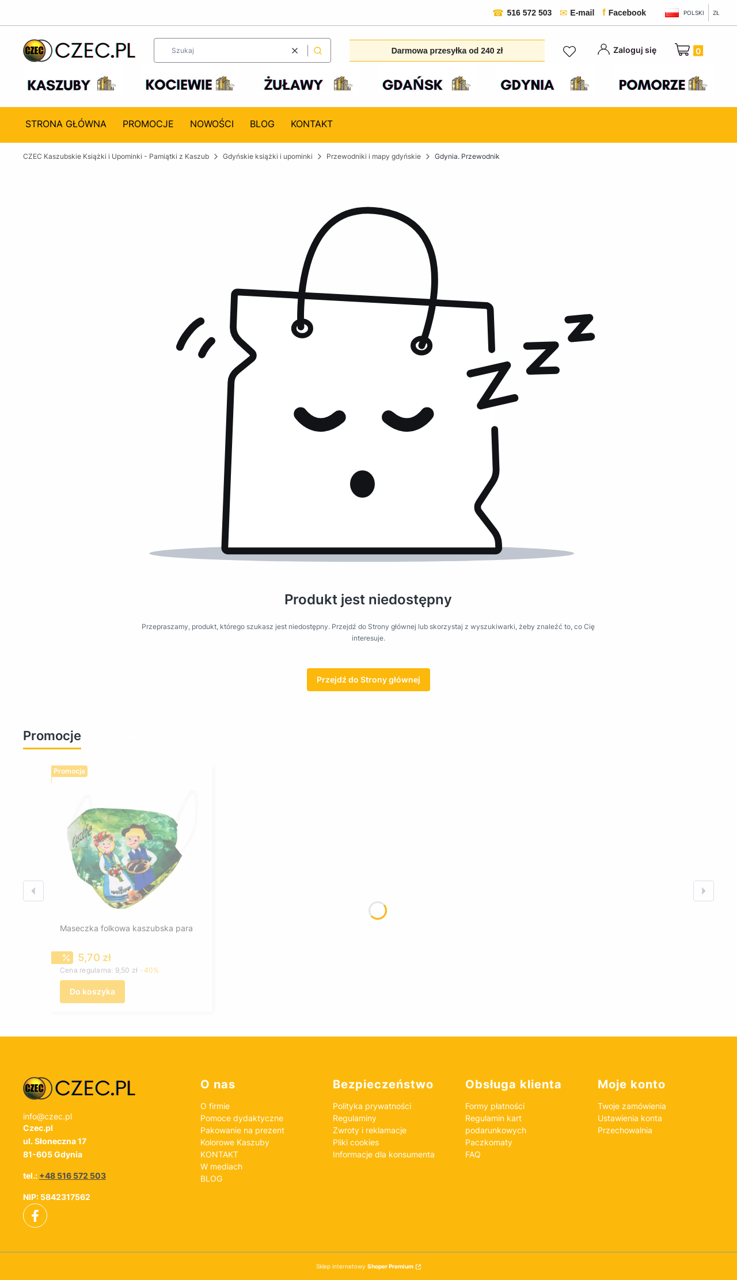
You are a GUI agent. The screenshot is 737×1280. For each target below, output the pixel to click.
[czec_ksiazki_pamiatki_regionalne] (102, 1088)
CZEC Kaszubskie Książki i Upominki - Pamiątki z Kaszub (116, 156)
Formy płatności (495, 1106)
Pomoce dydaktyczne (241, 1118)
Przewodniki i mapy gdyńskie (373, 156)
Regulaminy (355, 1118)
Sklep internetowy (364, 1266)
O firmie (215, 1106)
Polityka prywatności (372, 1106)
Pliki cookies (356, 1142)
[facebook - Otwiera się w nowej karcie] (35, 1215)
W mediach (221, 1166)
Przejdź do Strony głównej (368, 679)
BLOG (211, 1178)
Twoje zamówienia (632, 1106)
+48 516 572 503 (72, 1175)
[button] (317, 50)
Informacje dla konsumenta (384, 1154)
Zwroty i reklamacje (370, 1130)
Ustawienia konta (630, 1118)
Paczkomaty (488, 1142)
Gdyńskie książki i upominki (268, 156)
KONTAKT (219, 1154)
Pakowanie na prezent (242, 1130)
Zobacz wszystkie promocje (150, 736)
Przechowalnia (625, 1130)
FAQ (473, 1154)
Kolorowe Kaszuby (234, 1142)
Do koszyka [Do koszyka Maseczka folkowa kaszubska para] (92, 991)
